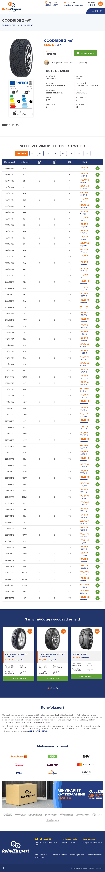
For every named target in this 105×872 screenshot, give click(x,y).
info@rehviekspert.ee (73, 5)
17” (63, 153)
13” (32, 153)
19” (79, 153)
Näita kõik (21, 153)
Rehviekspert (8, 25)
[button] (48, 688)
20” (87, 153)
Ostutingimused (77, 855)
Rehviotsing (27, 25)
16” (55, 153)
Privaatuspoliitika (59, 855)
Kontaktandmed (95, 855)
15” (48, 153)
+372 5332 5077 (51, 5)
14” (40, 153)
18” (71, 153)
